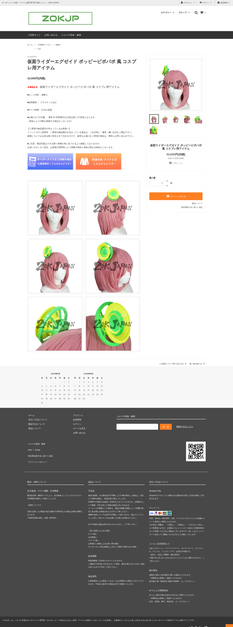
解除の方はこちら (185, 426)
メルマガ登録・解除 (71, 35)
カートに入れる (176, 196)
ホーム (30, 45)
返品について (197, 203)
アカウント (188, 2)
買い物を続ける (197, 364)
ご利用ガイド (34, 35)
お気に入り (176, 163)
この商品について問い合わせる (173, 364)
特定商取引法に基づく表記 (192, 207)
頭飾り (58, 45)
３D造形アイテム (44, 45)
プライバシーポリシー (37, 456)
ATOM (36, 447)
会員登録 (224, 2)
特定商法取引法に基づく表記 (40, 452)
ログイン (206, 2)
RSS (29, 447)
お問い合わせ (51, 35)
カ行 (39, 49)
